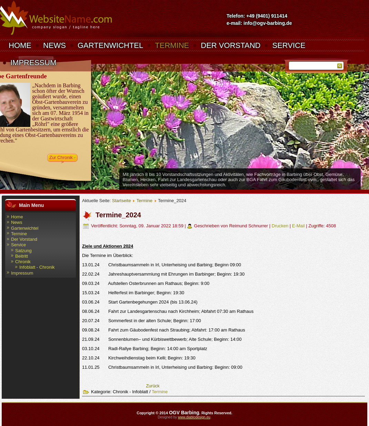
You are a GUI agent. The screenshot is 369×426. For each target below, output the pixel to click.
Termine (172, 45)
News (54, 45)
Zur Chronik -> (62, 158)
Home (20, 45)
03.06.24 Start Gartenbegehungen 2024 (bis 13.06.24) (140, 302)
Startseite (121, 200)
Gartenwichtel (110, 45)
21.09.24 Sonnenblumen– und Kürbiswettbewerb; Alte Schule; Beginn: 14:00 (162, 339)
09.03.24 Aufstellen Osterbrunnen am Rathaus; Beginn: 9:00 (145, 283)
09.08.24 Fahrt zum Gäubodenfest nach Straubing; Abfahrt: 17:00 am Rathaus (163, 330)
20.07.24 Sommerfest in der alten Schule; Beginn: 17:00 (141, 320)
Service (288, 45)
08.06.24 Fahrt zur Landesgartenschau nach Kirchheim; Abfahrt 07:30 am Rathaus (167, 311)
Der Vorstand (230, 45)
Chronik (23, 261)
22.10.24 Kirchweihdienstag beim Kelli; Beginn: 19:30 (139, 357)
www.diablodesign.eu (194, 417)
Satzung (23, 250)
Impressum (33, 62)
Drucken (281, 225)
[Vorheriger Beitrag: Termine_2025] (153, 385)
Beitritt (21, 256)
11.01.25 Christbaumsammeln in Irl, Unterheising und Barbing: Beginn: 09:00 (162, 367)
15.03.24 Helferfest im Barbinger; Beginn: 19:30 (133, 292)
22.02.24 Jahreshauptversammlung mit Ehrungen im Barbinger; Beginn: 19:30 (163, 274)
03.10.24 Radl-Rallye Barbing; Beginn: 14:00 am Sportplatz (144, 348)
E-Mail (299, 225)
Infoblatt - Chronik (37, 267)
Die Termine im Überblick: (107, 255)
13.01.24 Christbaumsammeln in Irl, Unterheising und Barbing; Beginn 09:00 (161, 264)
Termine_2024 (118, 215)
